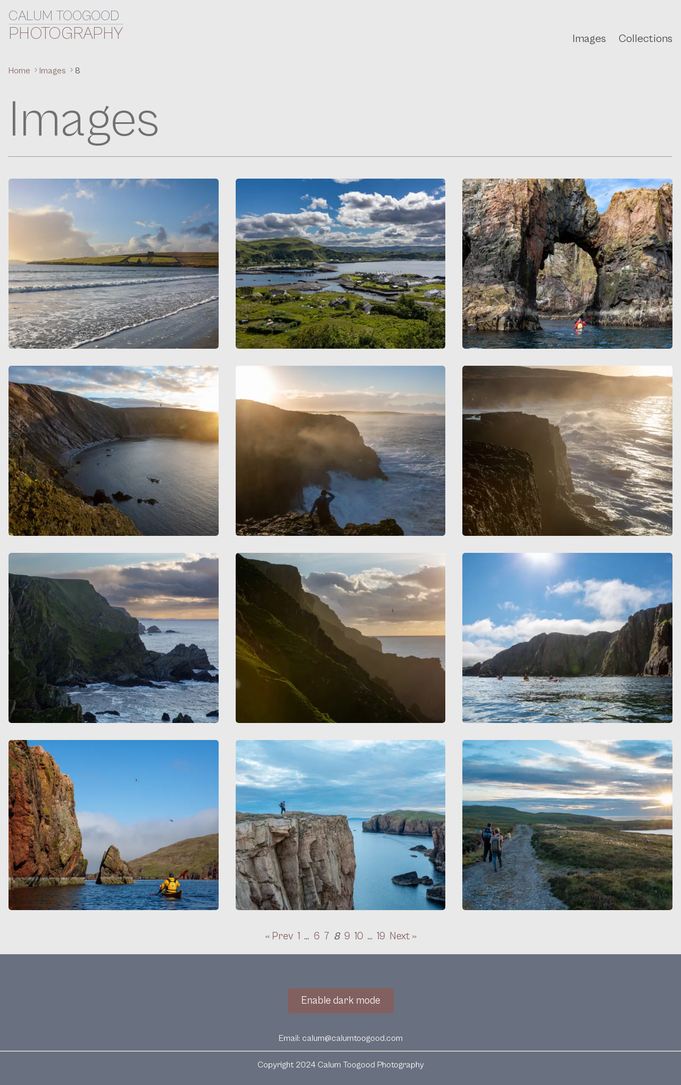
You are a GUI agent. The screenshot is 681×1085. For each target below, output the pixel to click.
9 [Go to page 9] (347, 936)
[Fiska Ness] (341, 825)
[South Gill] (567, 451)
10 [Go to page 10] (358, 936)
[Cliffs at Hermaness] (114, 638)
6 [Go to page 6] (316, 936)
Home (20, 70)
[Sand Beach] (114, 264)
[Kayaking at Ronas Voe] (567, 638)
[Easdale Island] (341, 264)
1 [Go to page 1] (298, 936)
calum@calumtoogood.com (352, 1038)
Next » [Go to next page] (403, 936)
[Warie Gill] (341, 451)
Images (589, 38)
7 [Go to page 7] (326, 936)
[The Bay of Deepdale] (114, 451)
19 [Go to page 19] (381, 936)
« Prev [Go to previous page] (279, 936)
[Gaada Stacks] (567, 264)
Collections (645, 38)
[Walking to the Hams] (567, 825)
